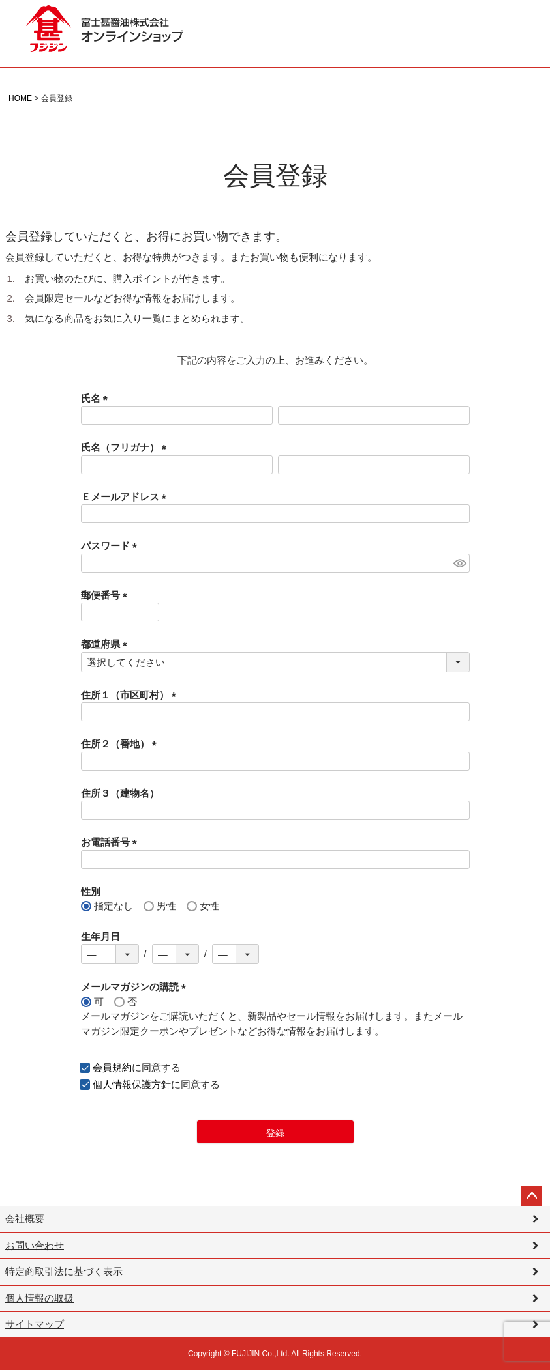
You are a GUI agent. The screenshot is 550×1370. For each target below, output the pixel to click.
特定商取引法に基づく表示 (64, 1271)
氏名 (97, 398)
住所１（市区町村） (131, 694)
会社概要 (24, 1218)
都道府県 (106, 643)
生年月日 (100, 936)
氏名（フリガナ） (126, 447)
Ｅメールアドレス (126, 496)
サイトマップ (34, 1324)
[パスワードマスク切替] (459, 563)
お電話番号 (111, 842)
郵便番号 (106, 595)
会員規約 (112, 1067)
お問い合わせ (34, 1245)
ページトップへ (531, 1196)
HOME (20, 98)
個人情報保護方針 (132, 1084)
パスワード (111, 545)
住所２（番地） (121, 743)
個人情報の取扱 (39, 1298)
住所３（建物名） (120, 793)
